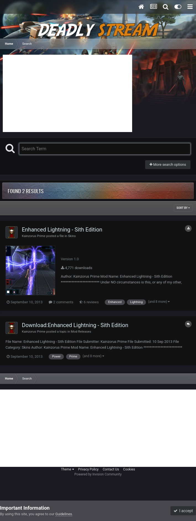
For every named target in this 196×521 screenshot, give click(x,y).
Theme (67, 469)
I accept (183, 511)
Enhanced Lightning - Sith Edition (62, 229)
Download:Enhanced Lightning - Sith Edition (75, 325)
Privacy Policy (88, 469)
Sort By (183, 207)
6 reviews (89, 302)
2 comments (61, 302)
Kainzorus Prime (33, 236)
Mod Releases (81, 331)
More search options (168, 164)
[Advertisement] (67, 93)
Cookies (129, 469)
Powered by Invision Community (98, 474)
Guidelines (63, 514)
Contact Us (111, 469)
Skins (72, 236)
